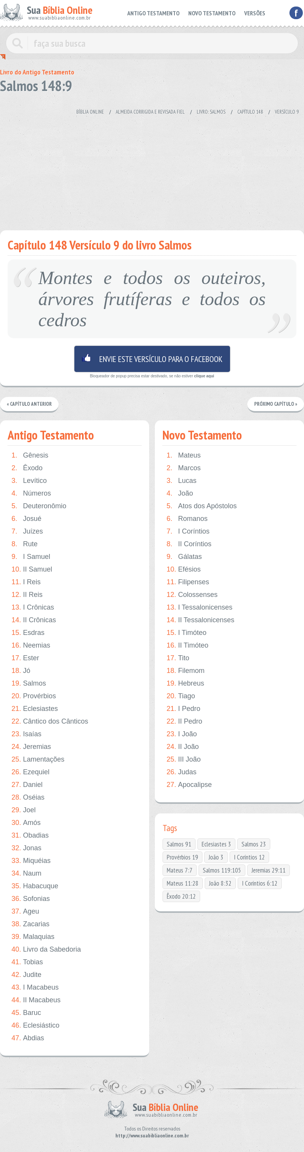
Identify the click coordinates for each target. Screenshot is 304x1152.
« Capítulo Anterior (29, 404)
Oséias (28, 797)
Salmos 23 (254, 844)
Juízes (27, 531)
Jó (21, 671)
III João (183, 759)
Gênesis (30, 455)
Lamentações (38, 759)
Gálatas (184, 557)
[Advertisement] (147, 169)
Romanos (186, 519)
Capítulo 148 (250, 112)
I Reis (26, 582)
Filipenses (187, 582)
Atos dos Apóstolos (201, 506)
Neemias (31, 645)
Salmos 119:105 (222, 870)
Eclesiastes (35, 709)
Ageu (25, 911)
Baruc (26, 1013)
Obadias (30, 835)
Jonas (26, 848)
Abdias (28, 1038)
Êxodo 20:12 (181, 896)
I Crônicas (33, 607)
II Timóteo (187, 645)
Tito (177, 658)
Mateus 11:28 (183, 883)
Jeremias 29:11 (268, 870)
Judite (26, 975)
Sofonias (31, 899)
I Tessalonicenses (199, 607)
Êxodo (27, 468)
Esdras (28, 633)
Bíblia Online (90, 112)
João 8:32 (220, 883)
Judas (181, 772)
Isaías (26, 734)
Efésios (183, 569)
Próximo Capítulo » (275, 404)
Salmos (29, 683)
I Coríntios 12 (249, 857)
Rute (25, 544)
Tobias (27, 962)
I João (181, 734)
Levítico (29, 481)
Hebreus (185, 683)
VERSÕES (255, 13)
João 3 (216, 857)
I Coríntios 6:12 (260, 883)
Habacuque (35, 886)
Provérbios (34, 696)
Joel (24, 810)
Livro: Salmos (211, 112)
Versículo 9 (287, 112)
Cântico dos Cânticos (50, 721)
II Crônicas (34, 620)
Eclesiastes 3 (216, 844)
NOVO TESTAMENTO (214, 13)
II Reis (27, 595)
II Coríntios (188, 544)
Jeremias (31, 747)
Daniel (27, 785)
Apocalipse (189, 785)
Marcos (183, 468)
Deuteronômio (39, 506)
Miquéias (31, 861)
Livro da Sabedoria (46, 949)
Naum (26, 873)
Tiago (180, 696)
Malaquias (33, 937)
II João (182, 747)
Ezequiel (30, 772)
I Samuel (31, 557)
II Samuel (32, 569)
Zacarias (30, 924)
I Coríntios (187, 531)
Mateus (183, 455)
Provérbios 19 (182, 857)
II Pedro (184, 721)
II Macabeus (36, 1000)
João (179, 493)
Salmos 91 (179, 844)
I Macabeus (35, 987)
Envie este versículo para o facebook (152, 359)
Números (31, 493)
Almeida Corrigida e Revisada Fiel (150, 112)
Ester (25, 658)
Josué (26, 519)
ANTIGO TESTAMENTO (157, 13)
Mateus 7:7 (179, 870)
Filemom (185, 671)
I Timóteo (186, 633)
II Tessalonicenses (200, 620)
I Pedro (183, 709)
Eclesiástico (35, 1025)
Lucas (181, 481)
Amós (26, 823)
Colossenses (191, 595)
